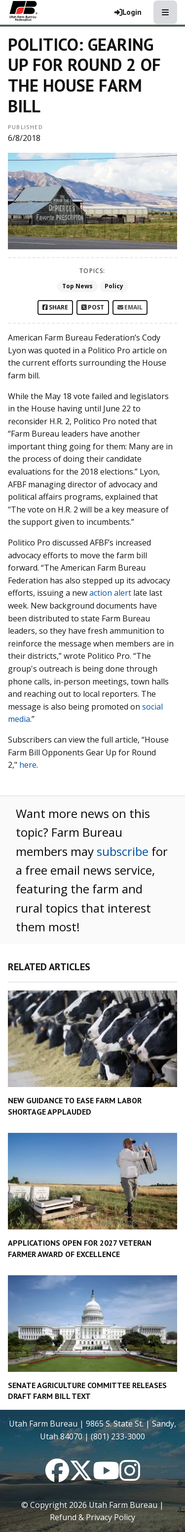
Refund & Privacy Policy (92, 1517)
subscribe (122, 851)
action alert (110, 592)
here (28, 764)
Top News (77, 286)
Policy (114, 286)
